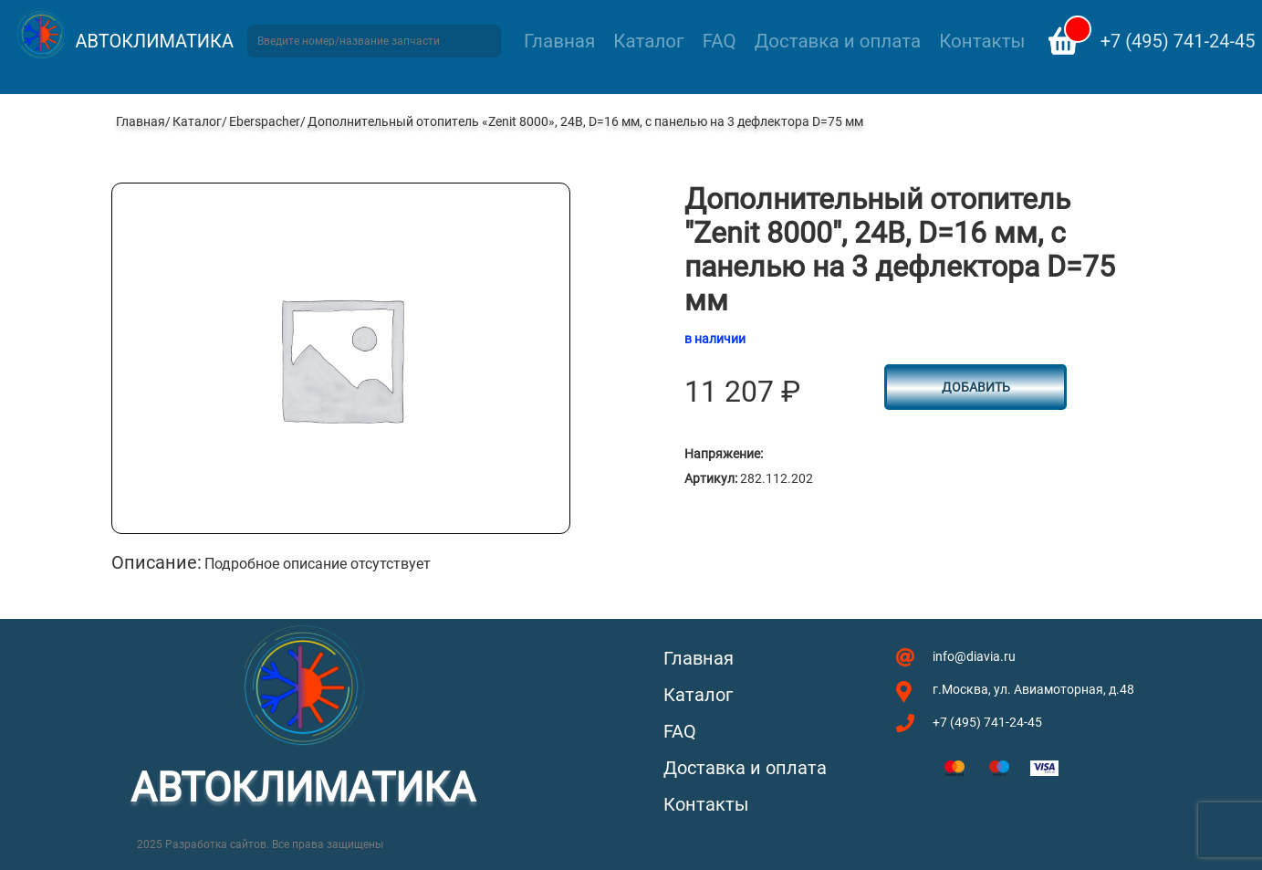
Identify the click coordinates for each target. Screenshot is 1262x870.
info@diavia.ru (974, 656)
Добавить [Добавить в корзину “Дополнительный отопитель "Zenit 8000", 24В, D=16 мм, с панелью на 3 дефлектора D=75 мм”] (976, 387)
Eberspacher (264, 121)
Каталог (648, 41)
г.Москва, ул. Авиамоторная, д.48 (1033, 689)
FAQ (719, 41)
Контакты (982, 41)
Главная (559, 41)
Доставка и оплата (838, 41)
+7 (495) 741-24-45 (1178, 41)
